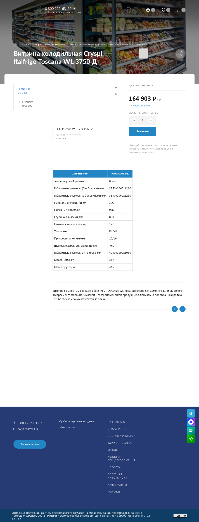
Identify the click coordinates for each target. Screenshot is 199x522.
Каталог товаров (120, 442)
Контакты (114, 491)
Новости (114, 467)
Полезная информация (117, 475)
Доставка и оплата (122, 435)
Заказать (142, 131)
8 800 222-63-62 (58, 8)
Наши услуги (117, 484)
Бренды (113, 449)
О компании (117, 428)
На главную (116, 421)
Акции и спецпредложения (121, 458)
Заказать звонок (30, 444)
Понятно (180, 515)
